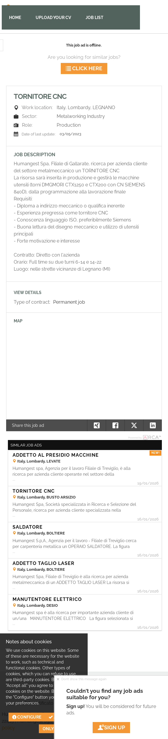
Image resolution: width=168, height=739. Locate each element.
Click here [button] (84, 68)
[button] (152, 425)
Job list (94, 17)
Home (15, 17)
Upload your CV (53, 17)
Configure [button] (26, 717)
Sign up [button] (111, 727)
